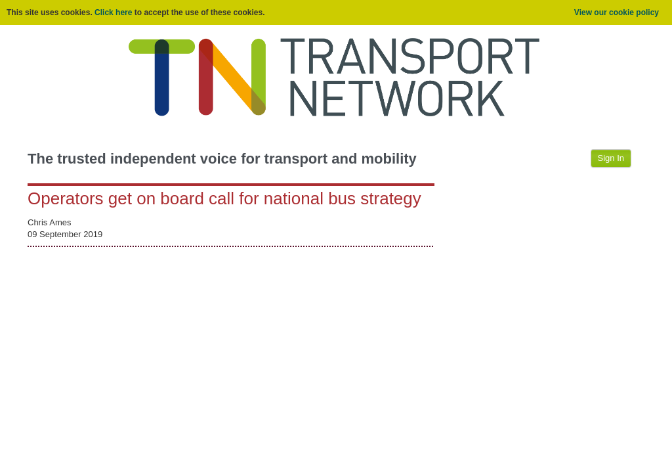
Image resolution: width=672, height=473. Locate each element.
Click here (113, 12)
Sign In (611, 158)
